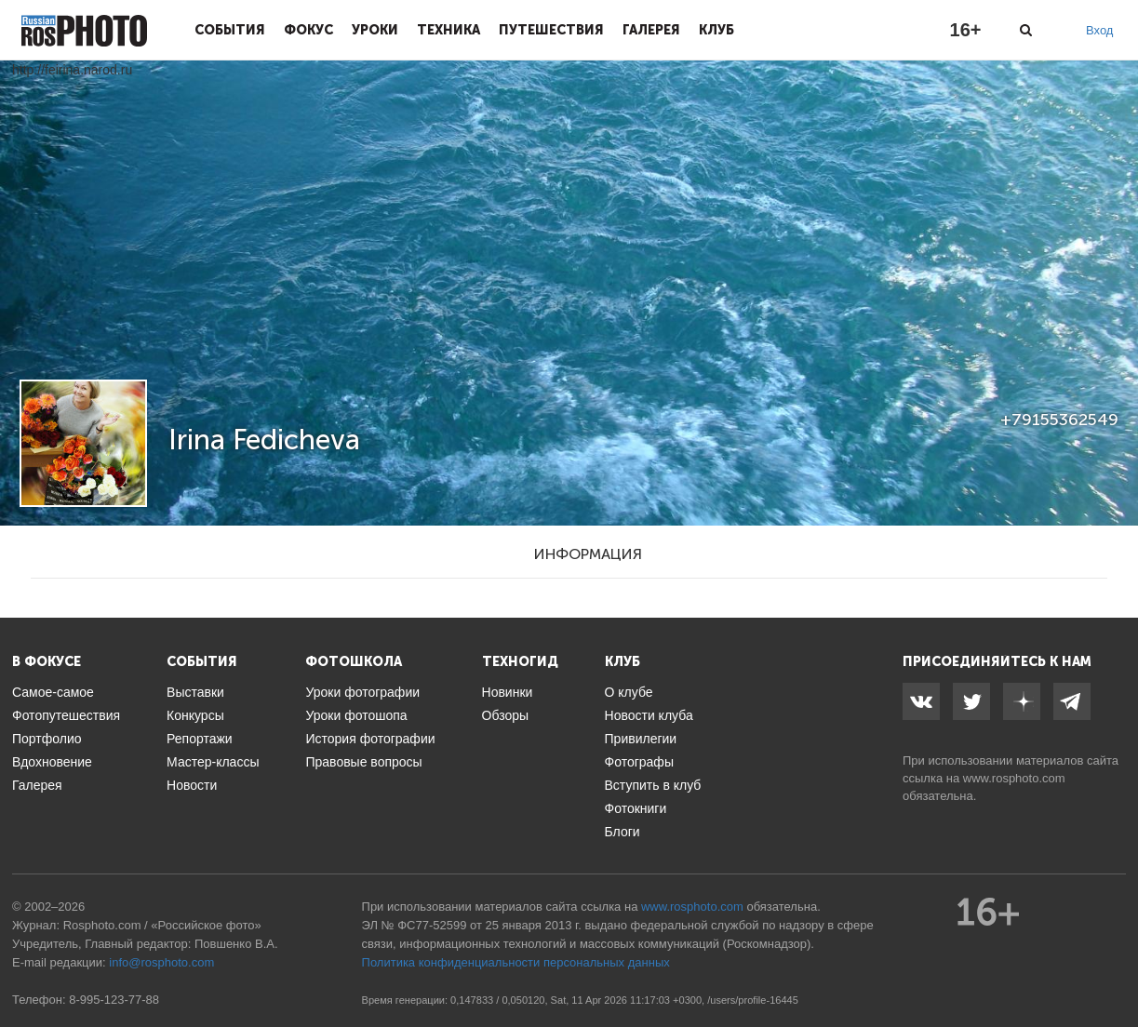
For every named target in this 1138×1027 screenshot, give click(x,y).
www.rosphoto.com (1014, 778)
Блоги (622, 831)
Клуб (716, 29)
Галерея (651, 29)
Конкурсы (195, 715)
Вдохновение (52, 761)
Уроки (375, 29)
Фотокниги (636, 808)
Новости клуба (649, 715)
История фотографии (370, 738)
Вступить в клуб (653, 785)
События (229, 29)
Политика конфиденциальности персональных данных (516, 962)
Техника (448, 29)
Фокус (308, 29)
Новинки (507, 692)
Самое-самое (53, 692)
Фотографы (639, 761)
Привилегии (641, 738)
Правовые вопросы (363, 761)
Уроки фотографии (362, 692)
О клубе (629, 692)
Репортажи (200, 738)
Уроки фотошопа (356, 715)
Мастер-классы (213, 761)
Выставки (195, 692)
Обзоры (505, 715)
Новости (192, 785)
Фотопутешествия (66, 715)
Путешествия (551, 29)
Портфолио (47, 738)
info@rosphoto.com (161, 962)
